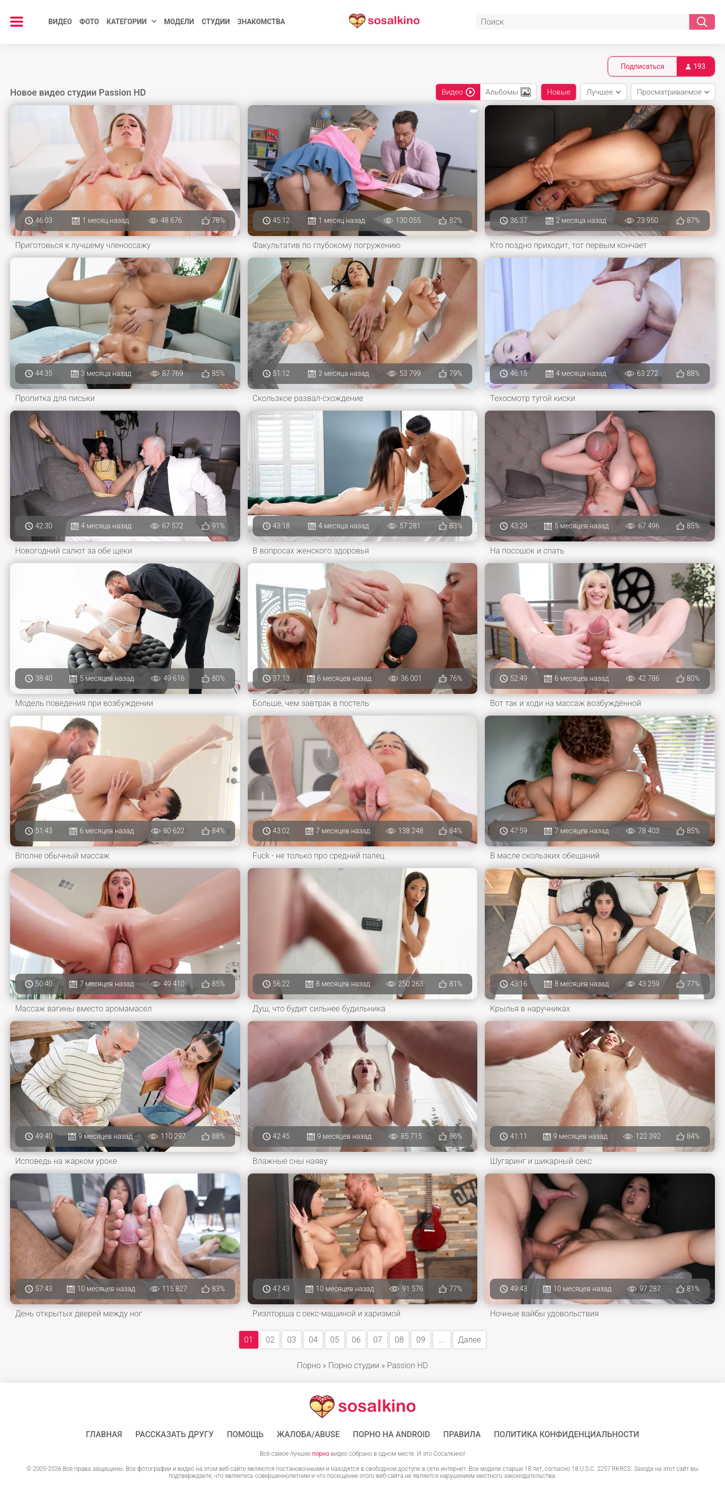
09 (420, 1340)
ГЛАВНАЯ (104, 1434)
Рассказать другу (174, 1434)
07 (377, 1340)
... (441, 1340)
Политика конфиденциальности (566, 1434)
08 (399, 1340)
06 (356, 1340)
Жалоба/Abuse (308, 1434)
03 (291, 1340)
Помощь (245, 1434)
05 (334, 1340)
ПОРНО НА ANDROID (391, 1434)
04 (313, 1340)
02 (270, 1340)
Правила (462, 1434)
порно (320, 1453)
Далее (469, 1340)
